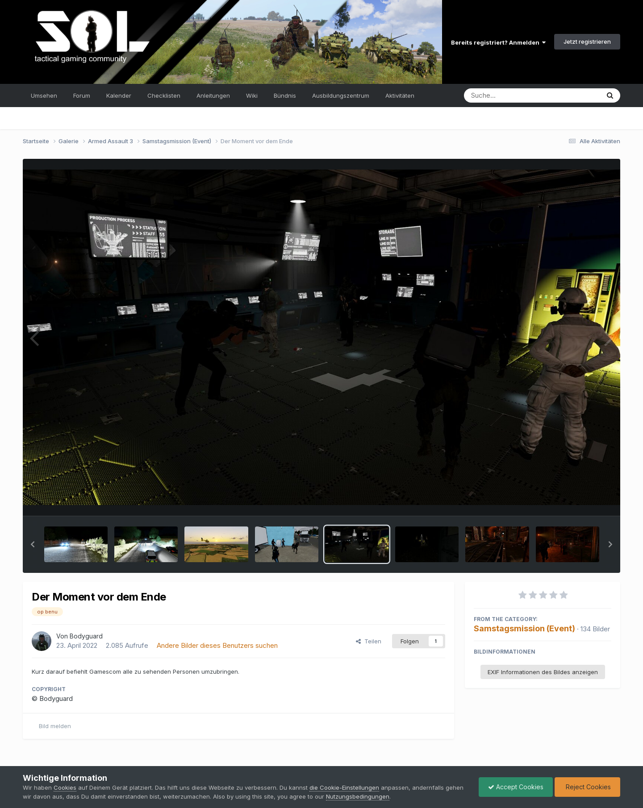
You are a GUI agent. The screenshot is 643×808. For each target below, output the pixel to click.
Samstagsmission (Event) (524, 628)
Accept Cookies (515, 787)
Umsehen (44, 95)
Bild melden (55, 725)
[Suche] (514, 95)
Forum (81, 95)
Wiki (252, 95)
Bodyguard (86, 636)
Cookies (65, 787)
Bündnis (285, 95)
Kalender (118, 95)
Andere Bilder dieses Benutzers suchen (217, 645)
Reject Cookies (587, 787)
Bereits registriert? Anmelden (498, 42)
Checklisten (163, 95)
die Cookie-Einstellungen (344, 787)
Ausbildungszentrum (340, 95)
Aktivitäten (399, 95)
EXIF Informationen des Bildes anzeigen (543, 671)
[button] (32, 544)
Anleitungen (213, 95)
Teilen (368, 641)
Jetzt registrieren (587, 41)
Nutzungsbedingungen (357, 796)
